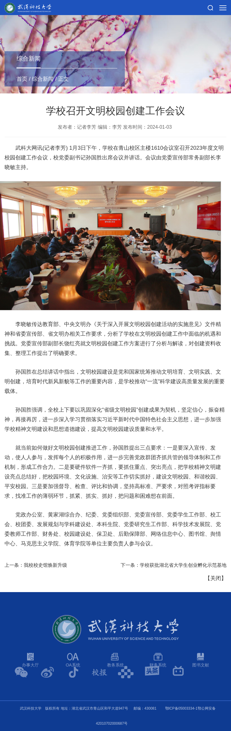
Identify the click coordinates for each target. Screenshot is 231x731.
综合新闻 (43, 79)
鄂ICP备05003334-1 (181, 708)
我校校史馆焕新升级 (45, 565)
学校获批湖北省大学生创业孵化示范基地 (183, 565)
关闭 (215, 578)
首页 (22, 79)
